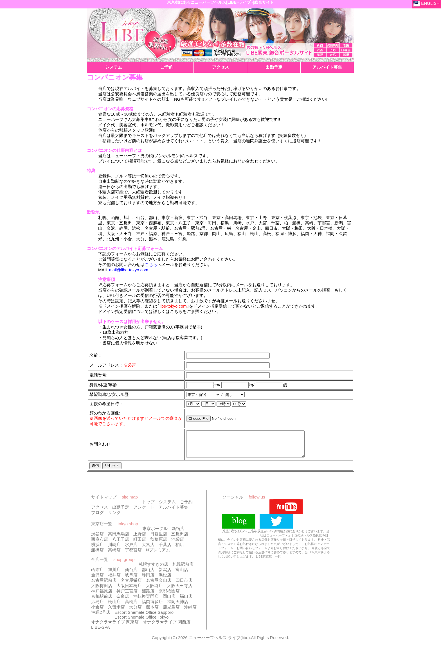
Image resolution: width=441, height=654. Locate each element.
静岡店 (148, 580)
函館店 (97, 574)
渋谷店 (97, 538)
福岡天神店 (177, 606)
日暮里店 (158, 538)
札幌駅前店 (183, 569)
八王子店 (120, 544)
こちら (151, 264)
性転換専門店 (146, 601)
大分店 (135, 612)
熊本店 (152, 612)
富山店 (182, 574)
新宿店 (178, 533)
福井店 (114, 580)
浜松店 (165, 580)
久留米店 (116, 612)
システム (167, 506)
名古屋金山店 (158, 585)
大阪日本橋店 (129, 590)
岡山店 (169, 601)
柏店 (180, 549)
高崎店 (114, 554)
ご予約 (186, 506)
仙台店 (131, 574)
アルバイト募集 (173, 512)
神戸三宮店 (127, 596)
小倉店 (97, 612)
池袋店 (177, 544)
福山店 (186, 601)
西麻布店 (99, 544)
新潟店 (165, 574)
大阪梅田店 (101, 590)
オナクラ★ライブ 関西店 (166, 626)
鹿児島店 (171, 612)
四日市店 (184, 585)
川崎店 (114, 549)
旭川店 (114, 574)
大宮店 (148, 549)
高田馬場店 (118, 538)
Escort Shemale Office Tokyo (141, 622)
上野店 (139, 538)
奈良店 (122, 601)
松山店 (114, 606)
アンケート (143, 512)
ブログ (97, 517)
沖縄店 (190, 612)
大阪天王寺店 (179, 590)
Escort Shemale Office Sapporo (144, 617)
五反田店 (179, 538)
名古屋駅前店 (103, 585)
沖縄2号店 (100, 617)
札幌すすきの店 (153, 569)
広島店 (97, 606)
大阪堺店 (154, 590)
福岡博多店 (152, 606)
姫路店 (148, 596)
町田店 (139, 544)
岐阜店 (131, 580)
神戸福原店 (101, 596)
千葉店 (165, 549)
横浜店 (97, 549)
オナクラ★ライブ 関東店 (115, 626)
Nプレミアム (158, 554)
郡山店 (148, 574)
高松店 (131, 606)
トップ (148, 506)
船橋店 (97, 554)
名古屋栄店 (131, 585)
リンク (114, 517)
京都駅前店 (101, 601)
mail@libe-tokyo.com (128, 269)
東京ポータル (155, 533)
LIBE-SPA (100, 632)
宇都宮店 (133, 554)
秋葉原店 (158, 544)
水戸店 (131, 549)
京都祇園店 (169, 596)
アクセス (99, 512)
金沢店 (97, 580)
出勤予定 (120, 512)
